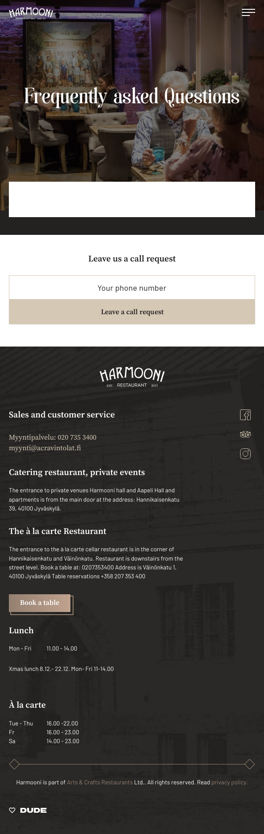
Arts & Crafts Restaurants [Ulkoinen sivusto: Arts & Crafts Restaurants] (100, 782)
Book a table (39, 603)
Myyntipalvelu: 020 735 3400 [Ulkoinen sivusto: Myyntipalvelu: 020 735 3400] (53, 437)
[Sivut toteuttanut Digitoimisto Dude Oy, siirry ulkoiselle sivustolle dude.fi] (28, 811)
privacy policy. (229, 782)
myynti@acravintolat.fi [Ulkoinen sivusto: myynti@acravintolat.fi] (45, 448)
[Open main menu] (248, 13)
